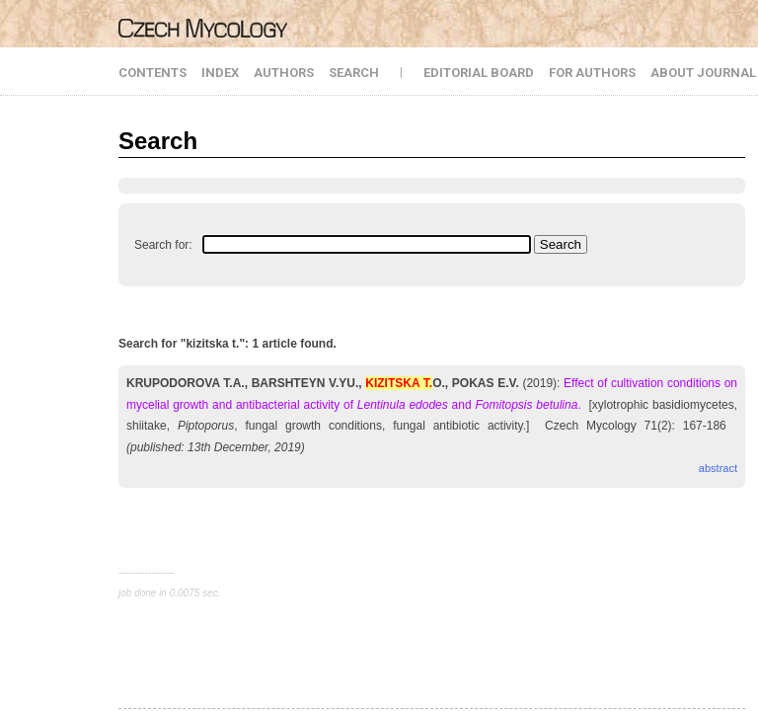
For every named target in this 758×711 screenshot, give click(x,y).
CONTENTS (152, 72)
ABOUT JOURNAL (703, 72)
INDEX (220, 72)
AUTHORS (284, 72)
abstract (718, 468)
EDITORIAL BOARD (478, 72)
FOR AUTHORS (592, 72)
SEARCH (354, 72)
